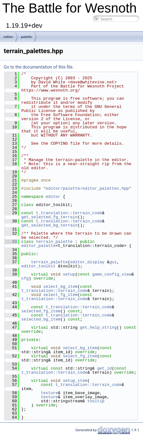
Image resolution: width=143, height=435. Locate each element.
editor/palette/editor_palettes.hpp (87, 188)
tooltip (95, 401)
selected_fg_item (41, 311)
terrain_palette (54, 241)
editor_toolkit (38, 266)
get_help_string (98, 327)
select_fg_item (60, 295)
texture (49, 393)
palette (26, 37)
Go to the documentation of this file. (39, 67)
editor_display (87, 262)
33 (11, 241)
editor (8, 37)
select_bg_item (60, 286)
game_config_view (111, 274)
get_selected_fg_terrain (49, 217)
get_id (104, 368)
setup (69, 274)
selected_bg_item (41, 319)
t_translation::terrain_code (69, 213)
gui (113, 262)
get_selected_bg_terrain (49, 225)
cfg (25, 278)
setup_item (75, 380)
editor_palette (38, 245)
